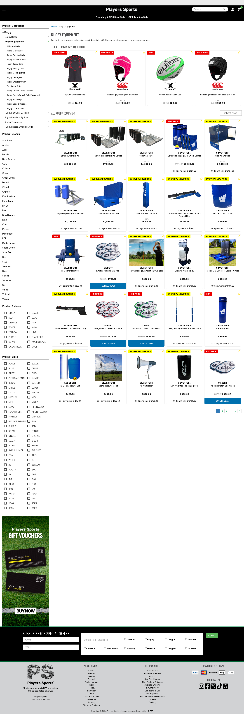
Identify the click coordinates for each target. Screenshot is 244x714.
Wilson (5, 299)
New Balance (8, 215)
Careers (152, 699)
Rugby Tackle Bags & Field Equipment (23, 95)
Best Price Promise (152, 679)
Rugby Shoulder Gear (16, 82)
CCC (4, 163)
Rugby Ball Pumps (14, 99)
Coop (5, 173)
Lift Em (5, 205)
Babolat (6, 154)
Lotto (4, 210)
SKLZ (4, 261)
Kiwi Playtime (8, 196)
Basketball (112, 648)
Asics (4, 149)
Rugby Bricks (8, 243)
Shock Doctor (8, 247)
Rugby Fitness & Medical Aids (27, 126)
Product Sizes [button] (10, 356)
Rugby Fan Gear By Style (27, 117)
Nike (4, 219)
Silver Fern (7, 252)
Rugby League (91, 682)
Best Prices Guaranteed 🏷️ (27, 2)
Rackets (192, 648)
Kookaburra (8, 201)
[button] (4, 9)
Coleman (6, 168)
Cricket (131, 639)
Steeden (6, 266)
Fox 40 (5, 182)
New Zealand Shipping (152, 682)
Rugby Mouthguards (16, 72)
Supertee (6, 280)
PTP (4, 238)
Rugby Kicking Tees (15, 68)
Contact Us (152, 670)
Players (5, 229)
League (171, 639)
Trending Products (91, 705)
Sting (4, 271)
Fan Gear (91, 690)
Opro (4, 224)
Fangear (171, 648)
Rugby (54, 26)
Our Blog (152, 702)
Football (192, 639)
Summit (5, 275)
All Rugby (6, 32)
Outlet (91, 693)
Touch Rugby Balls (15, 64)
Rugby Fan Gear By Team (27, 112)
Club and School (91, 696)
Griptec (6, 191)
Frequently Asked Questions (152, 696)
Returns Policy (152, 687)
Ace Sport (7, 140)
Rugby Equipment (27, 41)
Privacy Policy (152, 693)
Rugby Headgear (14, 77)
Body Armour (8, 159)
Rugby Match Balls (15, 50)
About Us (152, 676)
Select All (91, 648)
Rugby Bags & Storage (16, 104)
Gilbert (5, 187)
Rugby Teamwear (27, 122)
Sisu (4, 257)
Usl (3, 285)
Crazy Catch (8, 177)
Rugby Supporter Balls (16, 59)
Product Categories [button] (13, 25)
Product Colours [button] (11, 306)
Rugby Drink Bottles (15, 108)
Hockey (131, 648)
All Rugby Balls (13, 46)
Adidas (5, 145)
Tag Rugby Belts (14, 86)
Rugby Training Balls (16, 55)
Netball (151, 648)
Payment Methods (152, 673)
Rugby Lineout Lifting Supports (20, 90)
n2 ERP (150, 711)
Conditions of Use (152, 690)
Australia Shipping (152, 685)
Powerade (7, 233)
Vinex (5, 289)
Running (91, 702)
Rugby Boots (27, 36)
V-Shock (6, 294)
